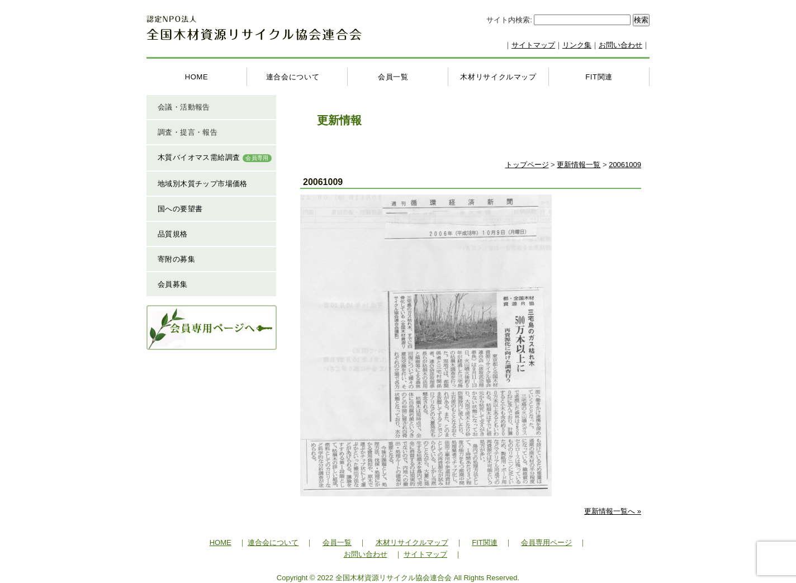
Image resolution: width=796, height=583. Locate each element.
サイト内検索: (510, 20)
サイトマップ (533, 45)
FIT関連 (599, 77)
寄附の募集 (176, 259)
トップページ (527, 164)
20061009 (625, 164)
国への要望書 (180, 209)
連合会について (293, 77)
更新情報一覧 (578, 164)
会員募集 (173, 284)
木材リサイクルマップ (498, 77)
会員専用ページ (546, 542)
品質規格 (173, 234)
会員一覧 (393, 77)
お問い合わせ (620, 45)
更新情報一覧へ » (612, 510)
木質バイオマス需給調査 (215, 157)
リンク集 (576, 45)
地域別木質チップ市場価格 (203, 183)
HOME (197, 77)
